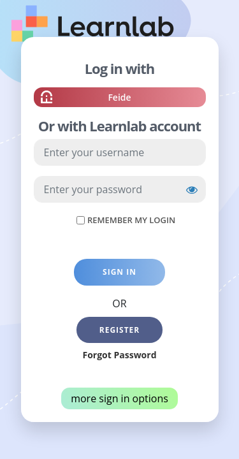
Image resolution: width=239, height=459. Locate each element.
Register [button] (119, 329)
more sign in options (119, 398)
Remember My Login (131, 220)
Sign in (119, 271)
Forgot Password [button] (119, 355)
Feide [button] (119, 99)
